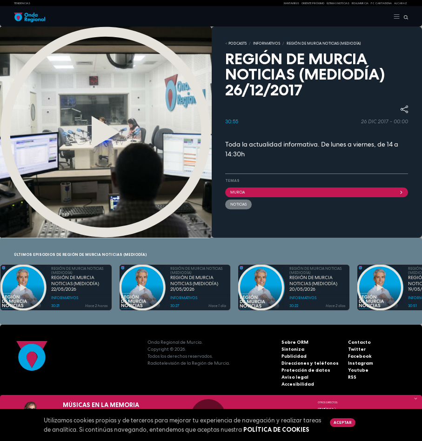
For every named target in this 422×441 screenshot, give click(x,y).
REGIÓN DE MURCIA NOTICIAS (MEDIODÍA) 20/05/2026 (313, 283)
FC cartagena (381, 3)
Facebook (360, 356)
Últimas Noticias (338, 3)
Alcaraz (400, 3)
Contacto (359, 342)
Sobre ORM (294, 342)
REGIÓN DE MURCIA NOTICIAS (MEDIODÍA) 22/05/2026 (75, 283)
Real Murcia (360, 3)
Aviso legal (294, 377)
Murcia (316, 192)
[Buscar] (404, 16)
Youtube (358, 370)
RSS (352, 377)
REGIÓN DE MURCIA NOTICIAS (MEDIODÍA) (324, 43)
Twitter (357, 349)
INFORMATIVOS (266, 43)
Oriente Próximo (312, 3)
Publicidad (294, 356)
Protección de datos (305, 370)
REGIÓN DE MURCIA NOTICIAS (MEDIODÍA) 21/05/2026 (194, 283)
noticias (238, 204)
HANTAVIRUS (291, 3)
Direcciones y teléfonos (310, 363)
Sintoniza (292, 349)
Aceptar (342, 422)
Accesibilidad (297, 384)
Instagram (360, 363)
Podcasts (237, 43)
